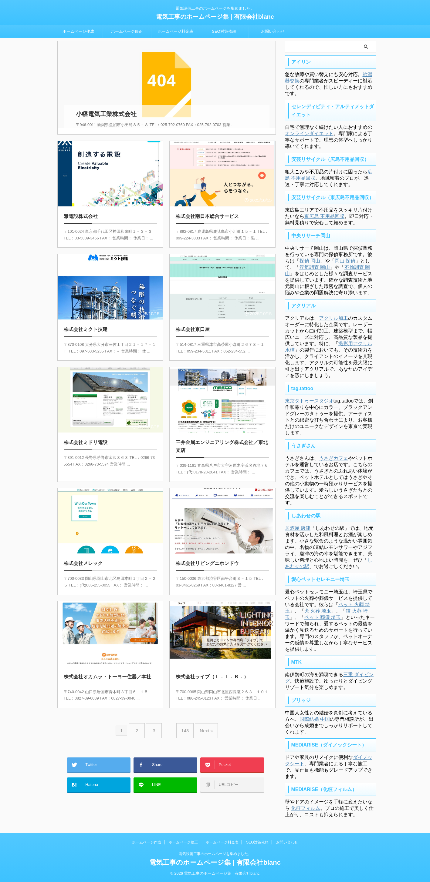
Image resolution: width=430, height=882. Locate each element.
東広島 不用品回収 (324, 216)
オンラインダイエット (309, 133)
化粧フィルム (305, 808)
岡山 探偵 (345, 260)
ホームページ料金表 (175, 31)
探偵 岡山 (310, 260)
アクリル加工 (333, 318)
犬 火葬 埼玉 (317, 610)
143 (183, 722)
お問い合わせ (273, 31)
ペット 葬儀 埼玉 (322, 617)
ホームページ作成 (78, 31)
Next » (201, 722)
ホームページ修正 (127, 31)
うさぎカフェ (333, 458)
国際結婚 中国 (315, 719)
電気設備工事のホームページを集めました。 (215, 854)
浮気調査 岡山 (315, 267)
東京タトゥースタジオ (309, 400)
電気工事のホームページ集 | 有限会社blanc (215, 16)
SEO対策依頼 (224, 31)
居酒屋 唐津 (297, 528)
